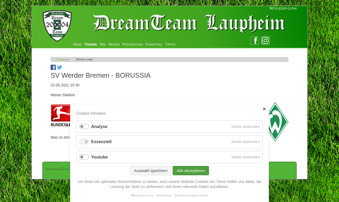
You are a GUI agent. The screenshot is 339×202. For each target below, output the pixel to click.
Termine (90, 44)
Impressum (52, 169)
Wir (103, 44)
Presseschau (132, 44)
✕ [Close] (264, 109)
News (77, 44)
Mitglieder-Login (283, 8)
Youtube (99, 157)
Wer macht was (142, 195)
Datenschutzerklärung (191, 195)
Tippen (170, 44)
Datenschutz (69, 169)
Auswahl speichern (150, 170)
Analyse (99, 126)
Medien (114, 44)
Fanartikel (154, 44)
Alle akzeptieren (191, 170)
